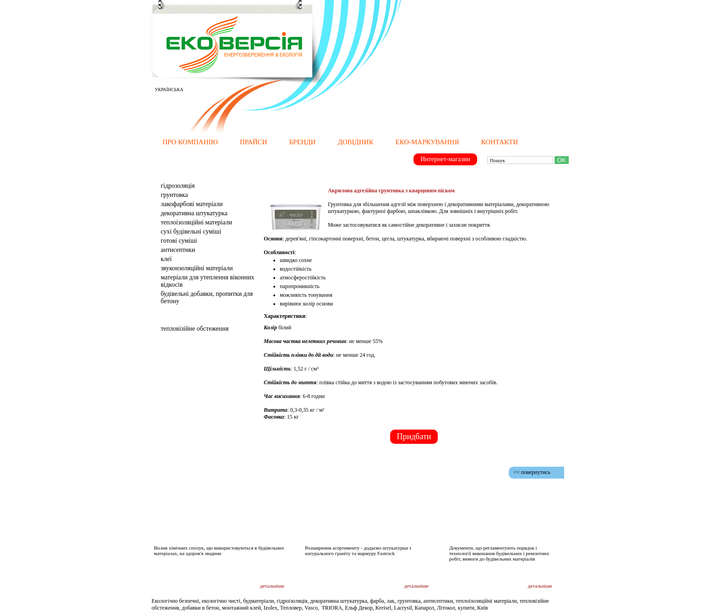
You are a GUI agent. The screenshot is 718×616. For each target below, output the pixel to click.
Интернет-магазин (445, 159)
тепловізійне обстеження (194, 328)
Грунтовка (174, 194)
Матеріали (176, 174)
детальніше (272, 586)
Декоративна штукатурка (194, 213)
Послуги (173, 317)
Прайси (253, 142)
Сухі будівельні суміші (191, 231)
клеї (166, 259)
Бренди (302, 142)
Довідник (355, 142)
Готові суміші (179, 240)
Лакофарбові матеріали (192, 204)
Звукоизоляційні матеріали (197, 268)
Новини (413, 529)
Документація (506, 530)
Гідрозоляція (178, 185)
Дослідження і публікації (237, 530)
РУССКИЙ (203, 89)
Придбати (414, 436)
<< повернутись (531, 472)
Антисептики (178, 249)
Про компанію (190, 142)
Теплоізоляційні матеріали (196, 222)
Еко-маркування (427, 142)
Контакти (499, 142)
